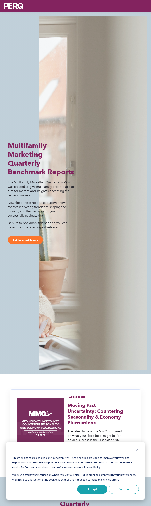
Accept (92, 489)
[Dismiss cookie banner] (137, 450)
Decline (124, 489)
